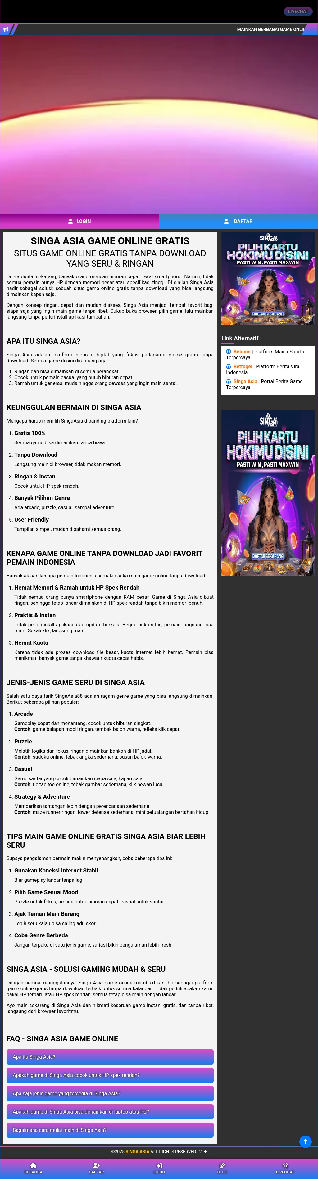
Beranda (33, 1168)
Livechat (298, 11)
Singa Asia (245, 381)
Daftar (238, 221)
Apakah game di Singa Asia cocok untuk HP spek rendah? (76, 1075)
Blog (222, 1168)
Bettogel (243, 367)
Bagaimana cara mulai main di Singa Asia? (60, 1130)
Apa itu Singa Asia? (34, 1057)
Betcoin (242, 352)
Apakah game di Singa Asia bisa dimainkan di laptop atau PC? (81, 1112)
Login (79, 221)
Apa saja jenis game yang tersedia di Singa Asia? (66, 1093)
